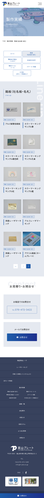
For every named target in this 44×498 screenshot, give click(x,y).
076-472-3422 (23, 309)
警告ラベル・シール (31, 391)
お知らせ (22, 417)
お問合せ (22, 438)
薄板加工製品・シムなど (12, 394)
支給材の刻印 (12, 398)
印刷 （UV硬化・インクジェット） (22, 374)
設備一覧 (22, 404)
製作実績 (10, 41)
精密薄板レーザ (22, 360)
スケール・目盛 (31, 394)
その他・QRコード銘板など (31, 398)
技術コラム (22, 424)
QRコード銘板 (8, 381)
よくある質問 (22, 431)
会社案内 (22, 411)
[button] (40, 4)
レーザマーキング (22, 367)
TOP (3, 41)
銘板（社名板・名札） (12, 391)
